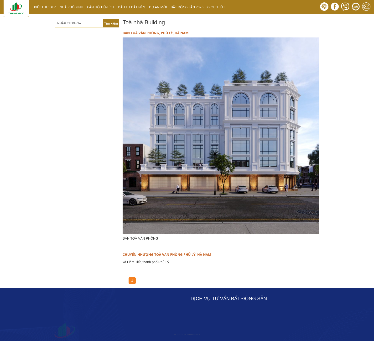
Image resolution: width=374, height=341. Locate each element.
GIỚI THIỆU (216, 7)
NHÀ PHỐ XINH (71, 7)
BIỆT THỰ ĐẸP (45, 7)
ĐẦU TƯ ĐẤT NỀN (131, 7)
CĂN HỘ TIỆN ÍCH (100, 7)
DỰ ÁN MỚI (158, 7)
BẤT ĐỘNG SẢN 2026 (187, 7)
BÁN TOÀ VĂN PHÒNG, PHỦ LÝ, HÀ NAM (155, 33)
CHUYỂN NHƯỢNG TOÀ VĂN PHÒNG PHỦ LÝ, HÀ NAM (167, 254)
